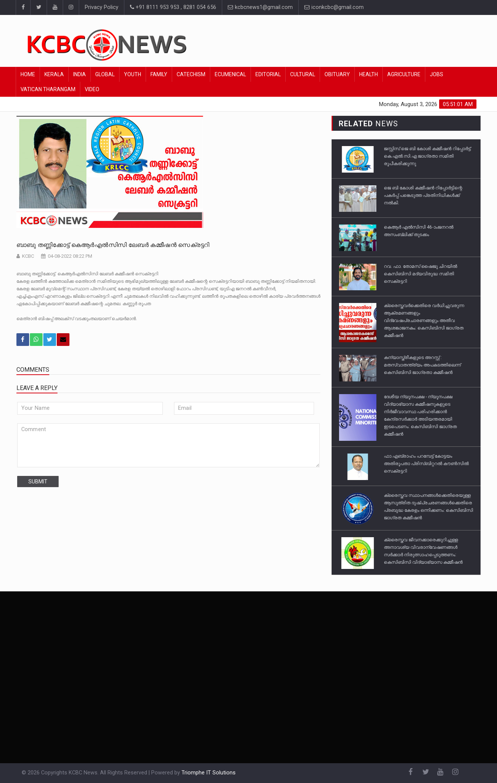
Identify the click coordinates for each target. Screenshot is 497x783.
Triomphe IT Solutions (208, 773)
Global (105, 74)
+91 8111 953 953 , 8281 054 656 (173, 7)
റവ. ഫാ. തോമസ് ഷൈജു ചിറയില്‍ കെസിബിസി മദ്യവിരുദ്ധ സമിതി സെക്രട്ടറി (420, 274)
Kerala (54, 74)
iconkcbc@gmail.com (334, 7)
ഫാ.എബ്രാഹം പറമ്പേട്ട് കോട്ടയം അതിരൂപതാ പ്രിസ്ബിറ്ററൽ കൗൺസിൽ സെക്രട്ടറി (426, 464)
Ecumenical (230, 74)
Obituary (337, 74)
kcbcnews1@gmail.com (260, 7)
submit (37, 482)
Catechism (191, 74)
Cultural (302, 74)
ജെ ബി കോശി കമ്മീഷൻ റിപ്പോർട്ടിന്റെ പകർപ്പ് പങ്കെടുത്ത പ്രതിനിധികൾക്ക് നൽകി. (423, 195)
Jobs (436, 74)
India (79, 74)
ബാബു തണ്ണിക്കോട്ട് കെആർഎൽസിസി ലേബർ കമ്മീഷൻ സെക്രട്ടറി (112, 244)
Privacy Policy (101, 7)
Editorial (268, 74)
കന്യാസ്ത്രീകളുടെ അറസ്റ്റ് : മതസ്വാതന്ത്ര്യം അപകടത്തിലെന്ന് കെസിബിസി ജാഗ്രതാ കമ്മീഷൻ (422, 365)
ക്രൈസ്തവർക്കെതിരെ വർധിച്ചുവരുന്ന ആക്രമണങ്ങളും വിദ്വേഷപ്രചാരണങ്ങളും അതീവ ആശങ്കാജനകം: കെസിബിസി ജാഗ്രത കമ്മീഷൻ (424, 320)
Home (28, 74)
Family (158, 74)
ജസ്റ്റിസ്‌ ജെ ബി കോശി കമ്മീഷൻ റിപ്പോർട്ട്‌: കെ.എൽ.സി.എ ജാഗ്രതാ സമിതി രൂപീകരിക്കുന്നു (428, 156)
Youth (132, 74)
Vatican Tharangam (48, 89)
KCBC (28, 256)
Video (92, 89)
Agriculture (403, 74)
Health (368, 74)
